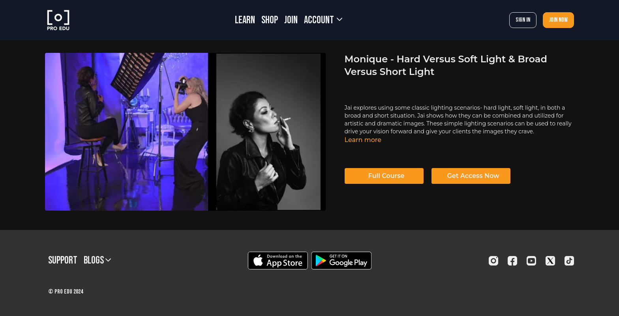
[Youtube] (531, 261)
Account (323, 20)
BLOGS (97, 260)
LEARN (245, 20)
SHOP (269, 20)
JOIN (291, 20)
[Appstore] (278, 260)
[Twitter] (550, 261)
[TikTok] (569, 261)
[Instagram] (493, 261)
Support (62, 260)
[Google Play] (341, 260)
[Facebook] (512, 261)
